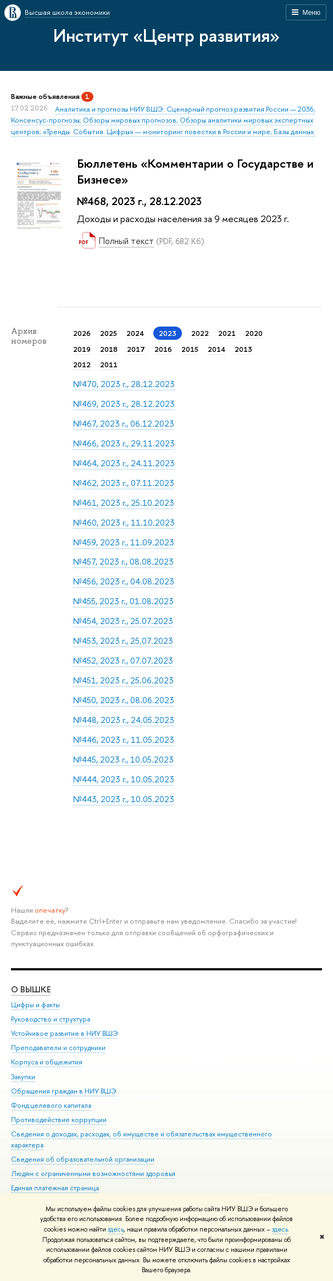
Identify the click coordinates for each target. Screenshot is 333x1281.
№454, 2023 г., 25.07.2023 (123, 621)
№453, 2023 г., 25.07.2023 (123, 641)
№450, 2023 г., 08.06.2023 (123, 700)
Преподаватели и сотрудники (58, 1047)
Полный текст (126, 241)
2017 (136, 349)
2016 (163, 349)
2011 (109, 364)
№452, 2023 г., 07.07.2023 (123, 660)
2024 (135, 333)
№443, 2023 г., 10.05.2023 (123, 799)
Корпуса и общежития (46, 1062)
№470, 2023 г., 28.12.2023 (124, 384)
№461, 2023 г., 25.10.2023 (123, 503)
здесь (116, 1229)
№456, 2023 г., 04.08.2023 (123, 581)
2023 (167, 333)
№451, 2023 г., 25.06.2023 (123, 680)
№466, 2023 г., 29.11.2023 (124, 443)
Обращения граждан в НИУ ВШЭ (63, 1091)
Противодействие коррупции (59, 1119)
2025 (108, 333)
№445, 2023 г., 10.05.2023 (123, 759)
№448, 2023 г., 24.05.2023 (123, 720)
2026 (82, 333)
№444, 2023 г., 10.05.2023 (123, 779)
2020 (254, 333)
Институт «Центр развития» (166, 35)
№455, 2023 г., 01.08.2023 (123, 601)
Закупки (23, 1076)
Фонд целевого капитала (51, 1105)
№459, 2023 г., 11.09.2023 (123, 542)
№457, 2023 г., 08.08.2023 (123, 561)
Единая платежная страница (55, 1187)
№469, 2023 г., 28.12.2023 (124, 404)
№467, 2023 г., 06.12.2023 (123, 423)
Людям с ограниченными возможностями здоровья (93, 1173)
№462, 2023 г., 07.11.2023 (123, 483)
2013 (243, 349)
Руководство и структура (50, 1019)
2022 (200, 333)
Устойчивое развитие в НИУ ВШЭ (64, 1033)
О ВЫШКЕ (31, 989)
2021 (227, 333)
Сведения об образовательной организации (82, 1159)
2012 (82, 364)
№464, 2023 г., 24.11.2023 (124, 463)
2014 (216, 349)
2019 (82, 349)
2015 (189, 349)
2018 (109, 349)
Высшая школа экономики (67, 12)
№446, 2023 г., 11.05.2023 (123, 740)
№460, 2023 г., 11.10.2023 (124, 522)
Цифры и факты (35, 1004)
